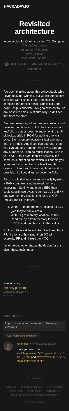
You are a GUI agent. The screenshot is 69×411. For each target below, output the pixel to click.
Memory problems (15, 288)
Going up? (34, 378)
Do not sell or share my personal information (34, 394)
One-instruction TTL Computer (45, 41)
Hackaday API (53, 390)
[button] (61, 6)
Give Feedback (55, 386)
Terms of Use (15, 390)
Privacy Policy (34, 390)
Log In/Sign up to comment (21, 335)
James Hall (22, 343)
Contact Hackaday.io (31, 386)
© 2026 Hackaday (34, 402)
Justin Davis (15, 63)
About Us (11, 386)
